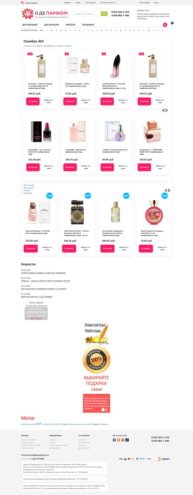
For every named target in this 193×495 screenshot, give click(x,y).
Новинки (67, 3)
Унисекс (70, 25)
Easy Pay (31, 424)
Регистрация (145, 3)
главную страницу (63, 46)
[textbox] (87, 14)
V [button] (143, 30)
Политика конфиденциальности (35, 455)
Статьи (52, 442)
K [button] (92, 30)
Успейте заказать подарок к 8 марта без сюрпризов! (43, 273)
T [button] (134, 30)
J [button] (88, 30)
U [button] (139, 30)
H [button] (79, 30)
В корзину (33, 101)
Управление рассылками (31, 445)
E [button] (65, 30)
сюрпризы (104, 424)
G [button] (75, 30)
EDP (38, 424)
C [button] (56, 30)
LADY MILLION (47, 424)
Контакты (82, 445)
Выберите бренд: (29, 30)
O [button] (111, 30)
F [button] (70, 30)
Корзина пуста (143, 10)
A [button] (47, 30)
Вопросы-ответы (27, 442)
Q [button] (120, 30)
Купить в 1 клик (48, 101)
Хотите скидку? (31, 3)
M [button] (101, 30)
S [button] (130, 30)
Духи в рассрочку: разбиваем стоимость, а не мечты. (44, 289)
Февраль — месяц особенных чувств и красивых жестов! (45, 281)
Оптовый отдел (85, 442)
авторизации (142, 19)
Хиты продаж (90, 3)
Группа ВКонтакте (74, 424)
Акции (78, 3)
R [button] (125, 30)
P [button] (115, 30)
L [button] (97, 30)
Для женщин (30, 25)
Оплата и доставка (28, 440)
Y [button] (158, 30)
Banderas (24, 424)
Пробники (88, 25)
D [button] (61, 30)
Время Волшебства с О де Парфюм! (36, 297)
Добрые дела (84, 448)
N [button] (106, 30)
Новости (53, 440)
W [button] (148, 30)
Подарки (95, 424)
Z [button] (162, 30)
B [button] (51, 30)
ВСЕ (42, 30)
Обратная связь (27, 448)
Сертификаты (55, 448)
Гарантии (82, 440)
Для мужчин (51, 25)
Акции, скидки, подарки (59, 445)
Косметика (86, 424)
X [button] (153, 30)
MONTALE (57, 424)
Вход (156, 3)
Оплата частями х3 (108, 3)
